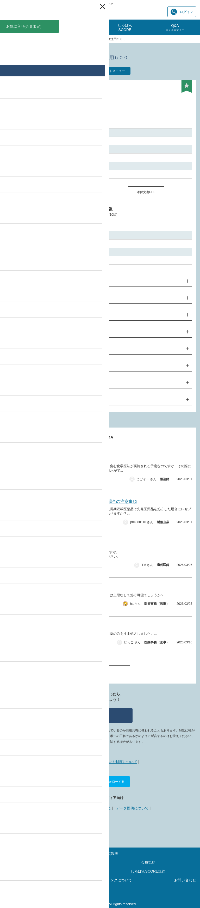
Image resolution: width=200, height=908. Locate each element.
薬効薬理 (18, 366)
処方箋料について (45, 626)
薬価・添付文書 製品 (44, 480)
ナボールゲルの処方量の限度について (64, 587)
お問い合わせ (185, 880)
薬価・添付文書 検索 (29, 39)
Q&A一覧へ (100, 671)
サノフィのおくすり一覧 (66, 39)
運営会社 (100, 889)
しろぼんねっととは (79, 762)
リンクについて (98, 808)
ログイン (182, 12)
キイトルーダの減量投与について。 (62, 458)
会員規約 (148, 862)
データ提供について (132, 808)
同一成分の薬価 (54, 192)
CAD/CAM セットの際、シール (59, 544)
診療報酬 (25, 27)
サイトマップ (52, 862)
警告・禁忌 (20, 281)
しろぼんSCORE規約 (148, 871)
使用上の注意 (22, 315)
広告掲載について (66, 808)
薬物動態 (18, 332)
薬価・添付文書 (41, 643)
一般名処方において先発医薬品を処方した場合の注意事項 (83, 501)
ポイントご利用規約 (52, 871)
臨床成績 (18, 349)
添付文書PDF (146, 192)
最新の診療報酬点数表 (100, 853)
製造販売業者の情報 (27, 400)
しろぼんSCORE (125, 27)
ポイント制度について (119, 762)
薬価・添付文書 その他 (45, 523)
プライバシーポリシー (36, 880)
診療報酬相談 (75, 27)
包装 (14, 383)
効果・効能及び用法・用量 (32, 298)
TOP (7, 39)
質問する (100, 715)
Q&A (175, 27)
